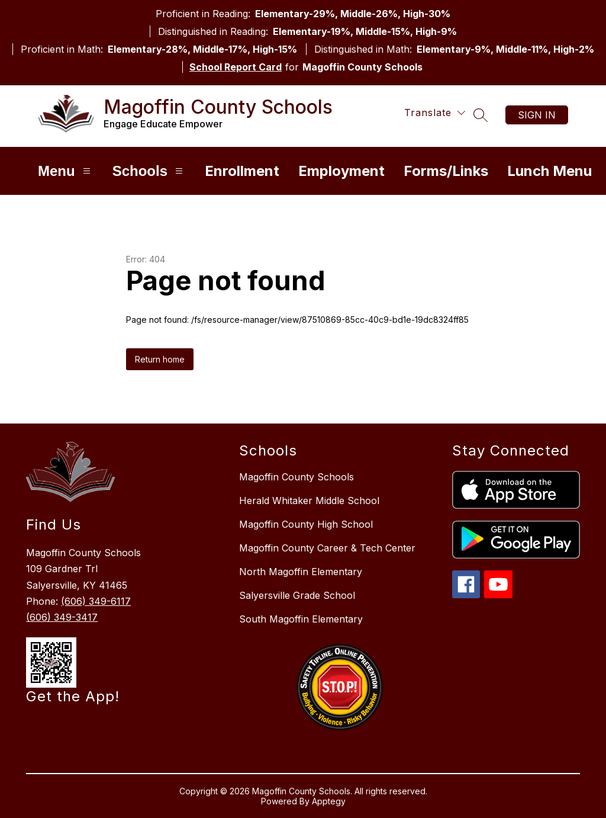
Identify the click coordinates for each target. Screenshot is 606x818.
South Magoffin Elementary (301, 619)
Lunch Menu (549, 170)
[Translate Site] (434, 112)
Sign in (537, 115)
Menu (66, 171)
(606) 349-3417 (62, 617)
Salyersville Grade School (297, 595)
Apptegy (329, 801)
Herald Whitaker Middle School (309, 500)
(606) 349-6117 (96, 601)
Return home (160, 359)
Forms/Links (446, 170)
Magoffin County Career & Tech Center (327, 548)
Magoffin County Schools (296, 477)
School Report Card (235, 67)
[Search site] (480, 114)
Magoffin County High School (306, 524)
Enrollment (242, 170)
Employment (341, 170)
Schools (149, 171)
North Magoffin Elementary (300, 572)
